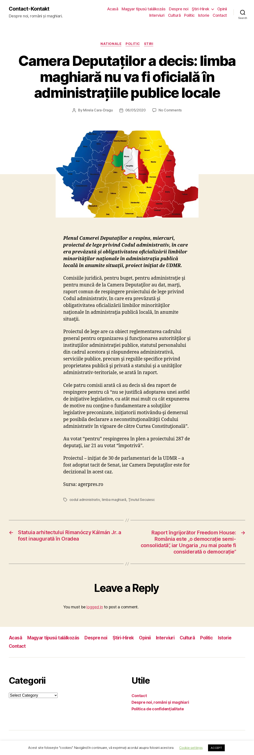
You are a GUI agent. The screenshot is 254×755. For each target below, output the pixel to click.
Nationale (110, 44)
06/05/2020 (135, 110)
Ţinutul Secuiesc (141, 499)
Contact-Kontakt (29, 8)
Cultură (174, 15)
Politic (189, 15)
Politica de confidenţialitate (158, 708)
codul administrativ (84, 499)
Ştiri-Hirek (200, 9)
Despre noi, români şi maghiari (160, 702)
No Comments (170, 110)
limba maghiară (114, 499)
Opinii (222, 9)
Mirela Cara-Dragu (98, 110)
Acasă (112, 9)
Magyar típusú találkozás (143, 9)
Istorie (203, 15)
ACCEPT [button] (216, 747)
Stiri (149, 44)
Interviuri (156, 15)
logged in (94, 606)
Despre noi (178, 9)
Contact (220, 15)
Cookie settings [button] (191, 748)
